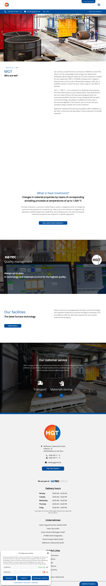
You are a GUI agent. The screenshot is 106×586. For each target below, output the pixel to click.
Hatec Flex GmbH (53, 529)
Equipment (51, 559)
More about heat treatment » (53, 223)
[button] (48, 553)
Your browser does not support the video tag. (53, 154)
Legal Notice (34, 582)
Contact (50, 563)
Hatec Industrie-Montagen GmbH (53, 532)
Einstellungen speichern (40, 578)
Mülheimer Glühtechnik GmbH (53, 543)
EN (44, 11)
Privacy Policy (27, 582)
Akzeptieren (9, 578)
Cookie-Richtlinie (18, 582)
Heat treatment (53, 555)
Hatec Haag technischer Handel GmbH (53, 525)
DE (48, 11)
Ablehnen (24, 578)
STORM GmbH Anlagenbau (53, 536)
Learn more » (13, 326)
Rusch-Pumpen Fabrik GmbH (53, 539)
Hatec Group (10, 67)
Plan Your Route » (95, 11)
